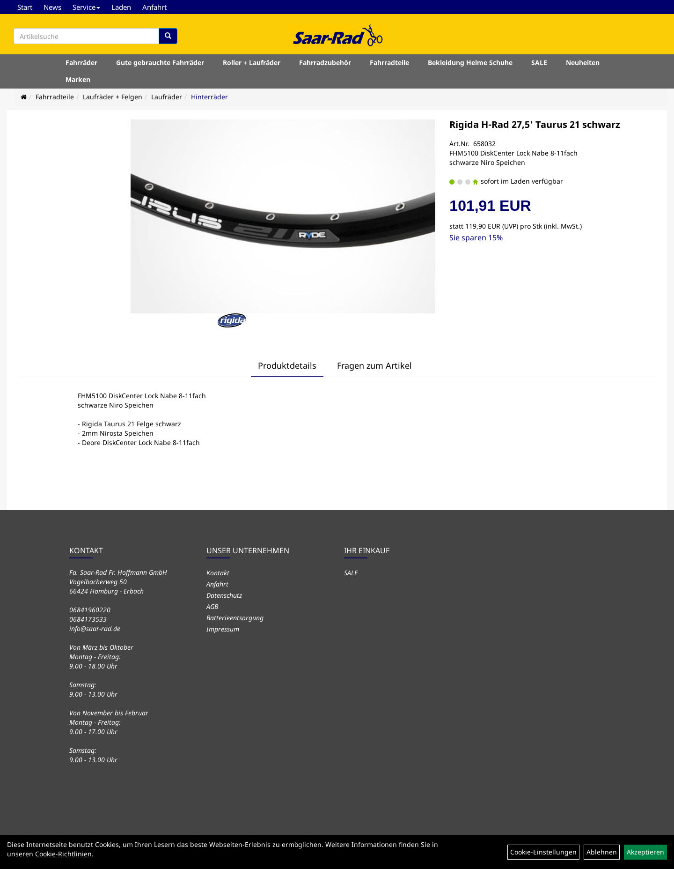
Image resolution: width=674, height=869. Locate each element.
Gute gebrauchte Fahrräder (160, 62)
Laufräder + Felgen (112, 96)
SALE (539, 62)
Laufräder (166, 96)
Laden (121, 7)
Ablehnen (601, 851)
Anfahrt (154, 7)
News (52, 7)
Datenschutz (224, 595)
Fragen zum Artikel (374, 365)
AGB (212, 606)
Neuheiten (583, 62)
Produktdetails (287, 365)
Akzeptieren (645, 851)
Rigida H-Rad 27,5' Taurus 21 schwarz (534, 124)
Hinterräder (209, 96)
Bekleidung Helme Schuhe (470, 62)
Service (86, 7)
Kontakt (217, 572)
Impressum (222, 628)
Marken (78, 79)
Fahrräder (81, 62)
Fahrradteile (389, 62)
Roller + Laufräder (251, 62)
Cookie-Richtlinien (63, 853)
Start (24, 7)
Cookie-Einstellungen (543, 851)
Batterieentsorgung (235, 617)
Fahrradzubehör (325, 62)
